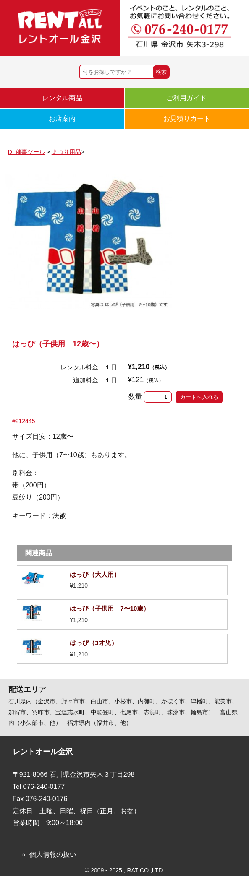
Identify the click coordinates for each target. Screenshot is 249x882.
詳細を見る (122, 580)
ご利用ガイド (186, 97)
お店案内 (62, 118)
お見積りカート (186, 118)
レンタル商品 (62, 97)
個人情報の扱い (52, 854)
